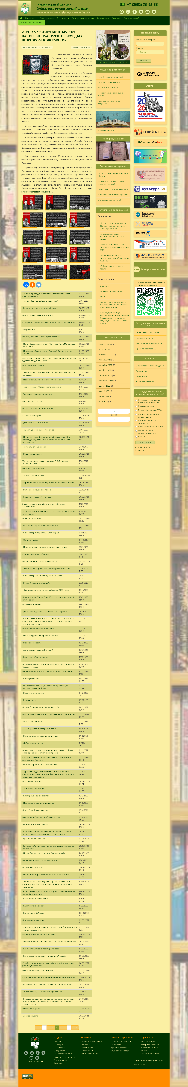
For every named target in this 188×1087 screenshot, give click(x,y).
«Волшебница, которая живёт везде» (40, 736)
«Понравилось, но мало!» (109, 200)
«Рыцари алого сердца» (33, 920)
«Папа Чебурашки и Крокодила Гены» (40, 635)
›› (114, 419)
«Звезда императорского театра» (38, 934)
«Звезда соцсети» (30, 1016)
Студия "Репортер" (120, 1051)
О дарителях (60, 1051)
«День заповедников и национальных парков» (44, 611)
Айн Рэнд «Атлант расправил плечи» (39, 729)
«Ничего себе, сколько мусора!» (113, 195)
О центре (30, 18)
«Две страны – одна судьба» (35, 423)
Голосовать (145, 442)
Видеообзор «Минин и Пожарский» (39, 764)
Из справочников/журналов (145, 421)
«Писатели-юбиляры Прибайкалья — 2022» (42, 817)
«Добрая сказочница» (32, 743)
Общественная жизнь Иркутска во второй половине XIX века (114, 258)
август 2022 (104, 386)
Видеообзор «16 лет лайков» (35, 824)
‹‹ (114, 411)
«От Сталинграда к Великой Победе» (40, 525)
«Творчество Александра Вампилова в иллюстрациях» (48, 977)
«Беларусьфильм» (30, 678)
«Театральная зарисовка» (34, 447)
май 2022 (103, 401)
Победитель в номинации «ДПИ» (110, 94)
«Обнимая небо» (30, 540)
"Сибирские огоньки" (121, 1041)
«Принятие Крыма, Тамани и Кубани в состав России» (48, 380)
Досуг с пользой (132, 18)
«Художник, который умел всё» (37, 497)
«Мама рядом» (29, 700)
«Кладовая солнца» (31, 518)
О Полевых (59, 1048)
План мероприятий (49, 18)
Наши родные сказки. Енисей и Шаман (113, 174)
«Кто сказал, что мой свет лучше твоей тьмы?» (44, 956)
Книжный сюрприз (31, 415)
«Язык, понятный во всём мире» (37, 408)
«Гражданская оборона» (34, 839)
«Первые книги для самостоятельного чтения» (44, 547)
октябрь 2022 (105, 375)
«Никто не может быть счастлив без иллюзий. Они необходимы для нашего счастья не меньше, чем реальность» (46, 439)
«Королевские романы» (33, 365)
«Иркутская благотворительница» (38, 803)
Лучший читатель (119, 1048)
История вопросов (145, 338)
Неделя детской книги (109, 82)
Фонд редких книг (145, 382)
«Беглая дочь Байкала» (33, 913)
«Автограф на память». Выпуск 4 (37, 650)
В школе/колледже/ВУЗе (148, 410)
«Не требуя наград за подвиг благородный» (43, 853)
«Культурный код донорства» (36, 796)
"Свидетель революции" (34, 788)
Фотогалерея (102, 18)
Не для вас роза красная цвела (113, 62)
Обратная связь (140, 1064)
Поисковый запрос (145, 40)
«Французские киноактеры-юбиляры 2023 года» (45, 590)
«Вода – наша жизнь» (32, 454)
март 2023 (104, 349)
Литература (141, 371)
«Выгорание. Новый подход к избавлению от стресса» (48, 714)
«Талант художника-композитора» (38, 430)
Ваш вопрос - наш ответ (111, 291)
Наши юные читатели (108, 87)
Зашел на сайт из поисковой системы (146, 431)
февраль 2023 (105, 355)
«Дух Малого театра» (32, 401)
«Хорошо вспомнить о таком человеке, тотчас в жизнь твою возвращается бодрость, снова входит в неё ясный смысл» (48, 1001)
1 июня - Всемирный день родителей (40, 301)
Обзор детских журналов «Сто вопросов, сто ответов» (48, 322)
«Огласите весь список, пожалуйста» (39, 561)
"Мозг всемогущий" (31, 1009)
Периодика (141, 376)
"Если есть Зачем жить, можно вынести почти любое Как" (49, 941)
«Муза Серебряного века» (35, 810)
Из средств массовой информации (147, 415)
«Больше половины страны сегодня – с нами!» (111, 182)
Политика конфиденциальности (148, 1061)
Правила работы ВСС (146, 349)
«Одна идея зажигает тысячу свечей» (40, 860)
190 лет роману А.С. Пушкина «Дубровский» (43, 992)
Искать (143, 60)
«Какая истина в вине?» (33, 906)
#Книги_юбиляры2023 (33, 475)
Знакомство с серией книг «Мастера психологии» (46, 568)
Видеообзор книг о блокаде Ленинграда (42, 576)
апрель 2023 (105, 344)
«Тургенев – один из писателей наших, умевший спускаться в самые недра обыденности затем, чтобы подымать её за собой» (48, 774)
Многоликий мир (106, 131)
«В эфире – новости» (32, 643)
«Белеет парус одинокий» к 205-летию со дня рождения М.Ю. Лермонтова (113, 226)
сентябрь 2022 (106, 380)
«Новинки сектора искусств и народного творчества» (48, 671)
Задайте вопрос (148, 1041)
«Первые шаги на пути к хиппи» (37, 970)
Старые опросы (142, 447)
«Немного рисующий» (33, 468)
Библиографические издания (150, 366)
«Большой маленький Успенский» (38, 628)
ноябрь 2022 (105, 370)
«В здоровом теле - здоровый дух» (39, 308)
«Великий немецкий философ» (37, 490)
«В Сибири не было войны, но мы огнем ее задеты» (47, 984)
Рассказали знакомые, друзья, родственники (147, 401)
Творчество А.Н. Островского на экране (41, 387)
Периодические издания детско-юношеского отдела (48, 482)
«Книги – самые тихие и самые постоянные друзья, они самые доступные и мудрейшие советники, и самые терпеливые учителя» (48, 621)
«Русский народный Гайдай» (36, 583)
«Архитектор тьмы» (31, 604)
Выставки (116, 18)
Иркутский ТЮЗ (29, 329)
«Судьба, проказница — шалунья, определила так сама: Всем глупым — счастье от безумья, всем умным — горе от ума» (114, 318)
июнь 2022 (104, 396)
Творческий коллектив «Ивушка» (109, 102)
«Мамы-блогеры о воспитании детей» (40, 707)
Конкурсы (116, 1045)
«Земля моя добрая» (32, 721)
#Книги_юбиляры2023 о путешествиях (40, 337)
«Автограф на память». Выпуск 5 (37, 315)
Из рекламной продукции (149, 426)
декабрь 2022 (105, 365)
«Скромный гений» (31, 781)
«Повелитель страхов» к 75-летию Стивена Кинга (45, 874)
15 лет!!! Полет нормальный (110, 77)
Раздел (139, 48)
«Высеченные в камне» (33, 693)
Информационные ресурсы (149, 343)
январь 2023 (105, 360)
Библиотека (150, 142)
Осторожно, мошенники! (32, 22)
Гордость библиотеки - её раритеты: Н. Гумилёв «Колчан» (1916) (114, 247)
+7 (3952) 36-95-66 (142, 5)
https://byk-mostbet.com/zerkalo (36, 191)
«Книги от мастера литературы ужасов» (41, 949)
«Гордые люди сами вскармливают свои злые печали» (112, 237)
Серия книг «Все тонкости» (35, 657)
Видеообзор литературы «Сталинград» (41, 533)
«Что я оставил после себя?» (35, 898)
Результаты (140, 450)
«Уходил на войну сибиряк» (35, 554)
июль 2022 (104, 391)
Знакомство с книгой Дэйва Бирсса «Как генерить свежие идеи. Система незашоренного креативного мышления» (47, 884)
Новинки (65, 18)
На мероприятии (144, 406)
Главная (21, 18)
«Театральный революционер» (37, 394)
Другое (140, 437)
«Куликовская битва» (32, 867)
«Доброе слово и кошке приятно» (111, 267)
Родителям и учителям (83, 18)
